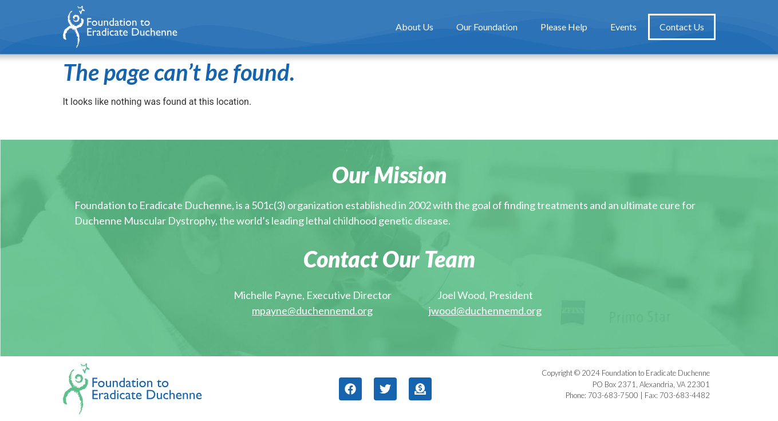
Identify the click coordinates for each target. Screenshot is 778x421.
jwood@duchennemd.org (485, 310)
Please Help (563, 26)
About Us (414, 26)
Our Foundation (487, 26)
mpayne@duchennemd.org (312, 310)
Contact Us (681, 26)
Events (623, 26)
